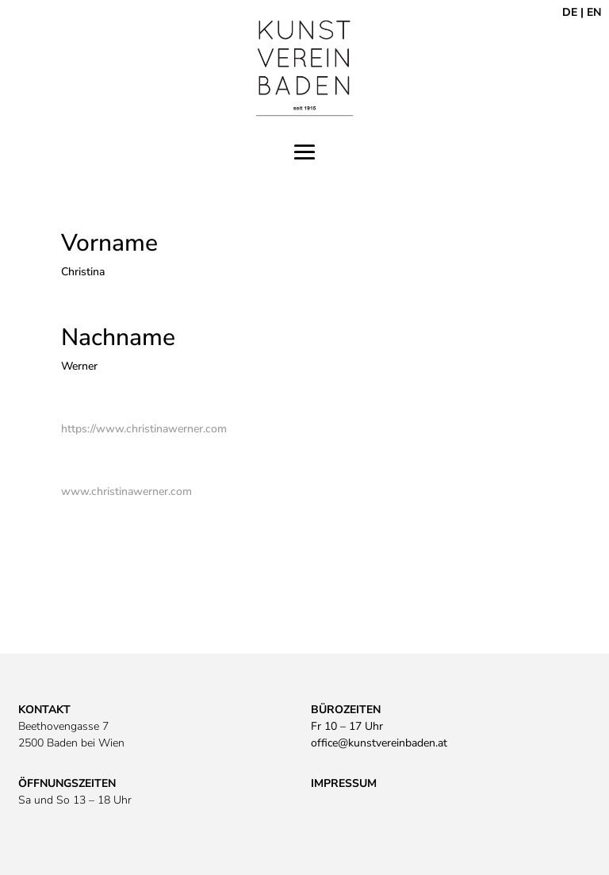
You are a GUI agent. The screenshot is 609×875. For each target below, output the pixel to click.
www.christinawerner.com (126, 491)
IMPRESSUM (344, 783)
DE (569, 12)
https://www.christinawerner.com (144, 428)
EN (594, 12)
